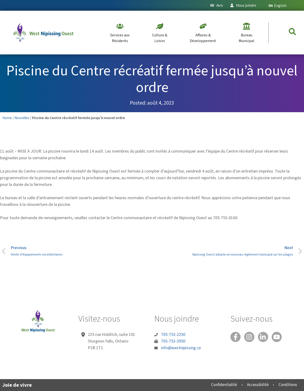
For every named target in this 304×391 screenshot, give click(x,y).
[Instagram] (250, 337)
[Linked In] (264, 337)
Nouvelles (21, 118)
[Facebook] (235, 337)
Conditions (286, 385)
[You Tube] (279, 337)
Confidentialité (220, 385)
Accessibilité (255, 385)
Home (7, 118)
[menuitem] (279, 5)
